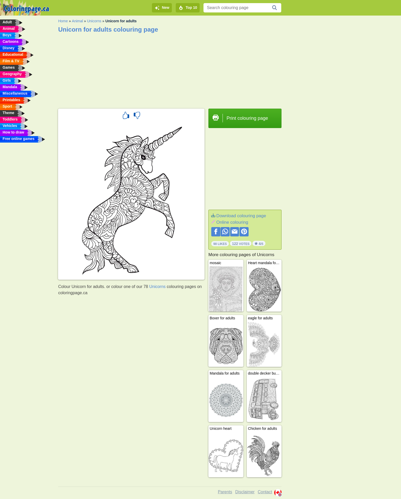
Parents (225, 492)
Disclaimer (245, 492)
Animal (77, 21)
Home (63, 21)
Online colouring (232, 222)
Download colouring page (241, 215)
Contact (265, 492)
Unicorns (94, 21)
